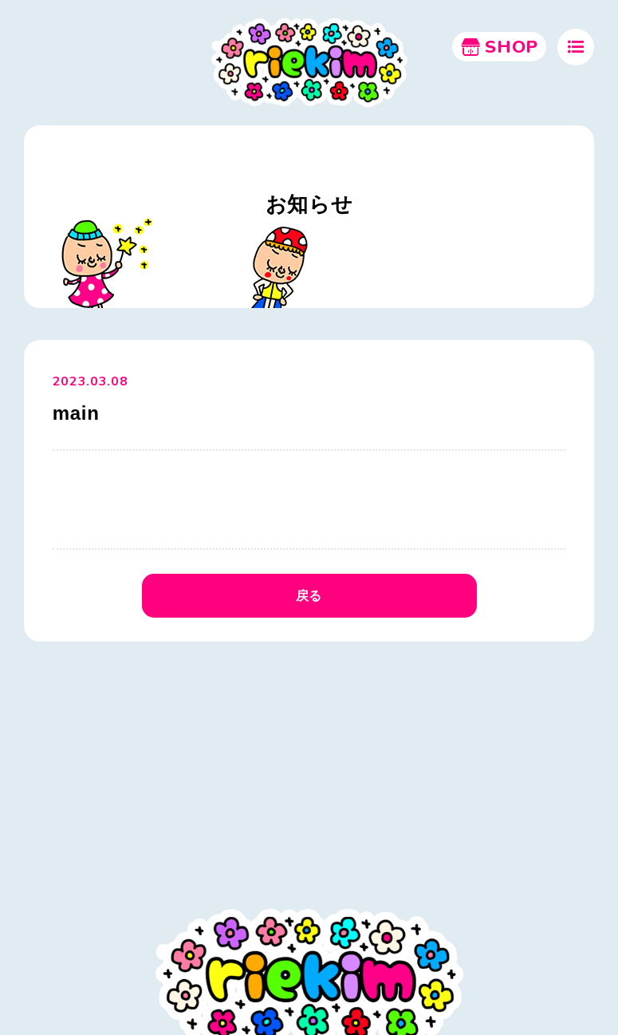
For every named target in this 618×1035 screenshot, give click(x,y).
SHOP (499, 47)
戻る (309, 595)
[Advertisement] (309, 770)
